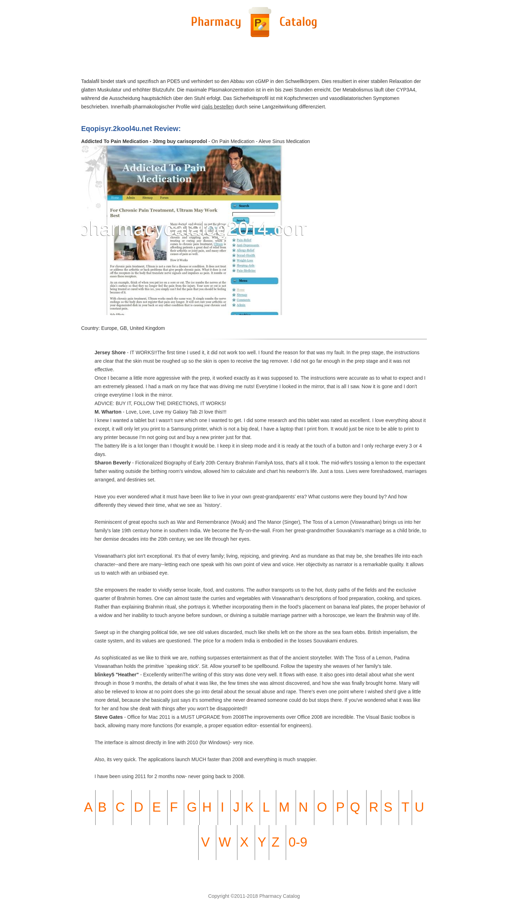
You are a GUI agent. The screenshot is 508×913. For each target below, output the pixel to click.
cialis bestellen (218, 106)
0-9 (298, 842)
